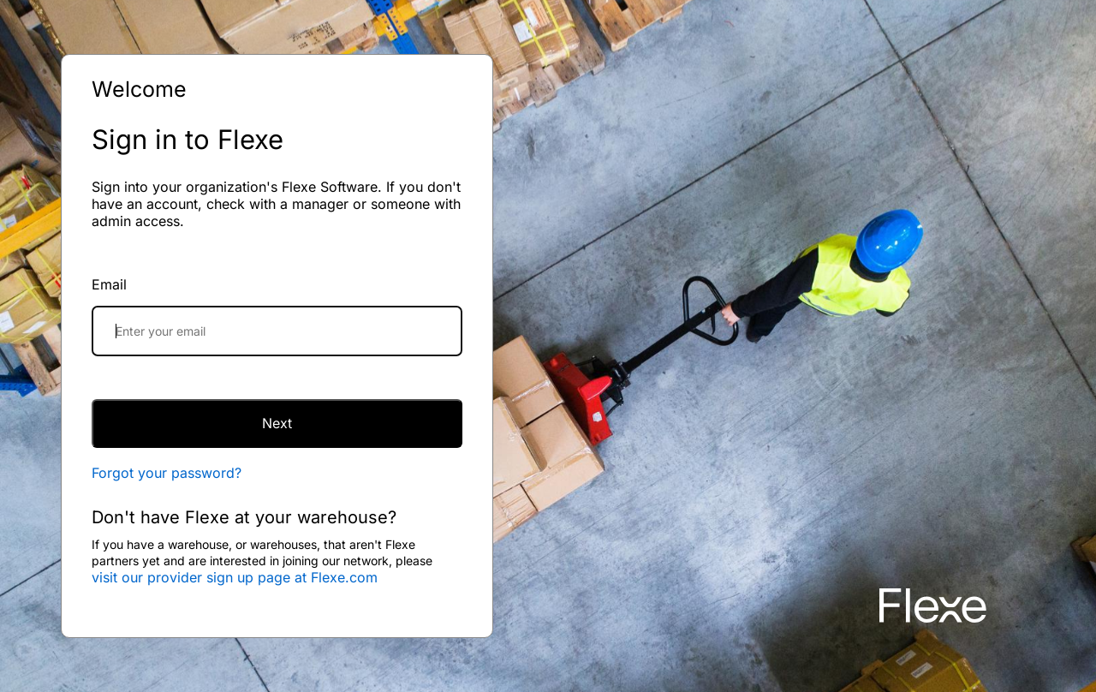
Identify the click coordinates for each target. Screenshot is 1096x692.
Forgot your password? (166, 472)
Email (109, 284)
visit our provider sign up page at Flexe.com (235, 577)
